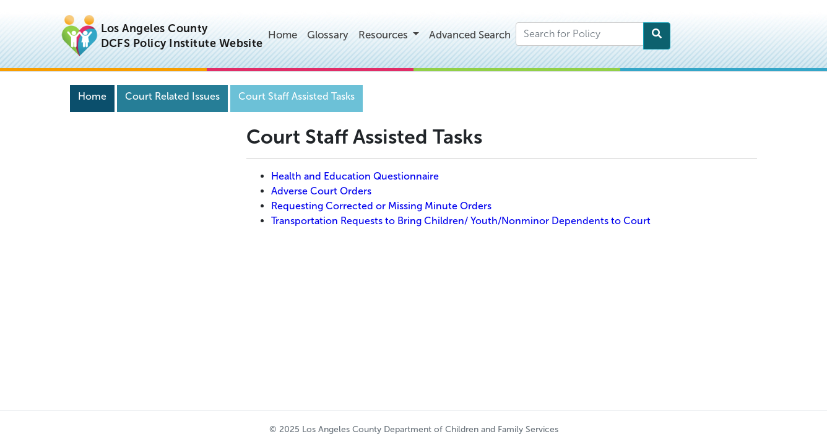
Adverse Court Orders (321, 191)
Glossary (328, 34)
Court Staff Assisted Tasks (296, 96)
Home (282, 34)
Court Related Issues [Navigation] (172, 96)
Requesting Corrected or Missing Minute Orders (381, 206)
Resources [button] (384, 34)
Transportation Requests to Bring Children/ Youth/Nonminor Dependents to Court (461, 221)
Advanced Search (470, 34)
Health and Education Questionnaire (355, 176)
